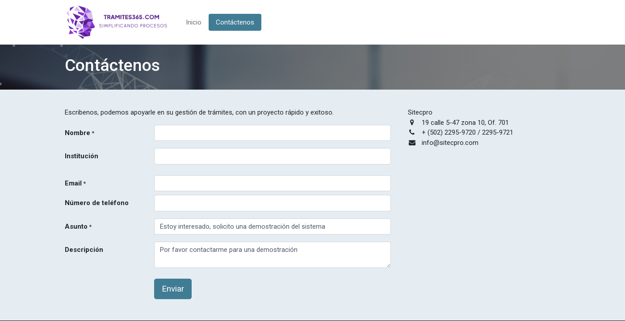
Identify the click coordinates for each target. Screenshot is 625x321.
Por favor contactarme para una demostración (272, 255)
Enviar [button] (173, 289)
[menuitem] (194, 22)
